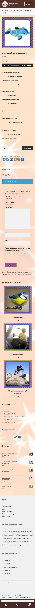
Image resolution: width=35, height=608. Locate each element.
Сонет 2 (6, 422)
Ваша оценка (9, 202)
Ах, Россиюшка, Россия (11, 417)
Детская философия (22, 542)
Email (7, 240)
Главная (6, 10)
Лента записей (7, 511)
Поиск (17, 605)
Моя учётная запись (6, 605)
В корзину (27, 148)
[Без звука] (25, 65)
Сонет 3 (6, 419)
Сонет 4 (6, 414)
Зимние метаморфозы (21, 538)
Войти (4, 509)
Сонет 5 (6, 411)
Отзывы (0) (6, 169)
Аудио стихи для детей (16, 10)
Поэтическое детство (13, 4)
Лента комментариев (9, 514)
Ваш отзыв (9, 207)
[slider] (15, 65)
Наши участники (21, 545)
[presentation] (19, 259)
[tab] (17, 169)
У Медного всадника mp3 (24, 532)
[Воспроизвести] (5, 65)
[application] (17, 65)
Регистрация (6, 507)
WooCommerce (25, 597)
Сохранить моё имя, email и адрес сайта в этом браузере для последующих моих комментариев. (17, 250)
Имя (6, 232)
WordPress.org (7, 516)
